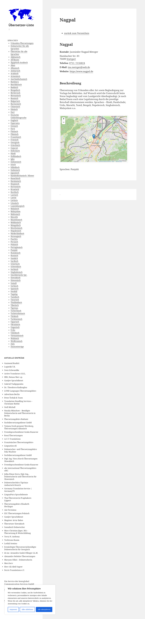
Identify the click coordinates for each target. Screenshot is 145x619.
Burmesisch (16, 104)
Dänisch (14, 109)
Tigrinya (14, 308)
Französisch (16, 137)
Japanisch (15, 173)
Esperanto (15, 123)
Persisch (14, 242)
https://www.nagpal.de (81, 71)
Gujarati (14, 148)
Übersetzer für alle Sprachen (19, 53)
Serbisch (14, 269)
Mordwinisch (16, 228)
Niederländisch (17, 233)
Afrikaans (15, 59)
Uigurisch (15, 322)
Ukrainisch (15, 324)
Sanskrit (14, 258)
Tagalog (14, 294)
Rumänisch (15, 253)
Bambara (15, 82)
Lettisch (14, 200)
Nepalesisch (16, 231)
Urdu (13, 330)
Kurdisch (15, 192)
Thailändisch (16, 302)
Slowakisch (15, 277)
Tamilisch (15, 297)
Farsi (13, 128)
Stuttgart (71, 58)
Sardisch (14, 261)
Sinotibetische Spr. (19, 275)
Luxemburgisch (17, 206)
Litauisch (15, 203)
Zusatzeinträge (17, 346)
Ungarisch (15, 327)
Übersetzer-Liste (21, 25)
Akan (13, 65)
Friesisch (14, 139)
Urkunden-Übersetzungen (22, 43)
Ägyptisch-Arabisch (19, 62)
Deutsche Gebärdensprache (18, 116)
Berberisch (15, 93)
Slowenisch (16, 280)
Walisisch (15, 338)
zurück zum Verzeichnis (76, 33)
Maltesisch (15, 214)
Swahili (14, 291)
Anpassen (13, 609)
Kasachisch (15, 178)
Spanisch (14, 288)
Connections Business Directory (104, 161)
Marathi (14, 217)
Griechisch (15, 145)
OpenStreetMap (119, 161)
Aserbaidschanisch (19, 79)
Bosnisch (14, 98)
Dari (13, 112)
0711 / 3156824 (77, 63)
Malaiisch (15, 208)
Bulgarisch (15, 101)
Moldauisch (16, 222)
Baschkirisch (16, 84)
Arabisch (14, 73)
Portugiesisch (17, 247)
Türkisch (14, 316)
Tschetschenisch (18, 313)
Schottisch (15, 264)
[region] (30, 599)
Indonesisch (16, 162)
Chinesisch (15, 106)
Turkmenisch (16, 319)
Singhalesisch (17, 272)
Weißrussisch (16, 341)
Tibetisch (15, 305)
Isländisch (15, 167)
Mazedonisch (16, 219)
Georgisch (15, 142)
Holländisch (16, 156)
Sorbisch (14, 286)
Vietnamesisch (17, 335)
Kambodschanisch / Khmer (22, 175)
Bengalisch (15, 90)
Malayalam (15, 211)
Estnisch (14, 126)
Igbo (13, 159)
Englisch (14, 120)
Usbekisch (15, 333)
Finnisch (14, 131)
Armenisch (15, 76)
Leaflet (113, 161)
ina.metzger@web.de (79, 67)
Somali (14, 283)
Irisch (13, 164)
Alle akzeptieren (44, 609)
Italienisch (15, 170)
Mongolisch (16, 225)
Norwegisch (16, 236)
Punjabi (14, 250)
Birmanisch (16, 95)
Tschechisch (16, 311)
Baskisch (14, 87)
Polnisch (14, 244)
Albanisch (15, 68)
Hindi (13, 153)
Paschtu (14, 239)
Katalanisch (16, 181)
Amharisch (15, 71)
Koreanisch (16, 186)
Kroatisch (15, 189)
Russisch (14, 255)
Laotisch (14, 195)
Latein (13, 197)
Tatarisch (15, 299)
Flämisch (14, 134)
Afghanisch (15, 57)
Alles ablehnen (27, 609)
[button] (111, 134)
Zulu (13, 344)
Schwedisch (16, 266)
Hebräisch (15, 151)
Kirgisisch (15, 184)
